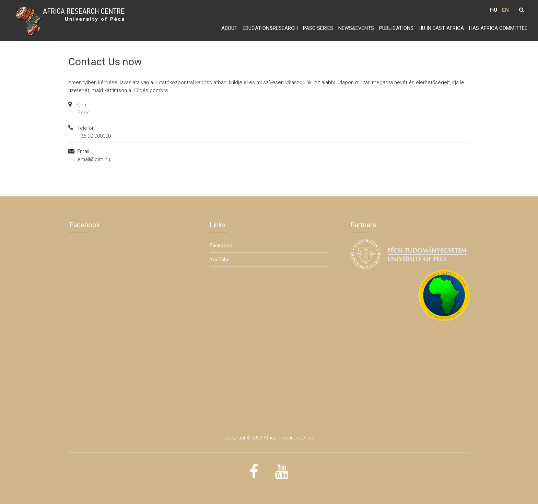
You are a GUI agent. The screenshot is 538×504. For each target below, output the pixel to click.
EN (505, 10)
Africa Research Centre (288, 437)
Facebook (221, 245)
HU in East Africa (441, 28)
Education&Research (270, 28)
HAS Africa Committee (498, 28)
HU (493, 10)
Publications (396, 28)
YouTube (220, 259)
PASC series (318, 28)
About (229, 28)
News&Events (356, 28)
